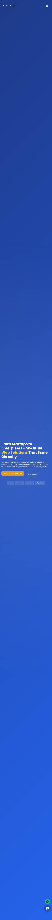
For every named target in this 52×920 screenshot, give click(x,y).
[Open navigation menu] (47, 6)
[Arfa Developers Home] (9, 6)
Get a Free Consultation (12, 480)
